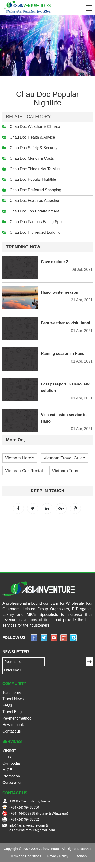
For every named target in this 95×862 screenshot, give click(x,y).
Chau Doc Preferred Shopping (35, 190)
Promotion (11, 776)
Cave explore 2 (54, 262)
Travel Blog (12, 712)
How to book (13, 725)
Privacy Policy (57, 856)
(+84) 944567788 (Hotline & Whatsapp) (38, 813)
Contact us (11, 731)
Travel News (13, 699)
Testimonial (12, 692)
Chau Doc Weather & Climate (35, 127)
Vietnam (9, 750)
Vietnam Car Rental (24, 470)
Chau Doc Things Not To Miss (35, 169)
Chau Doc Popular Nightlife (33, 179)
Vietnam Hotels (19, 458)
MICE (7, 770)
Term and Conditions (25, 856)
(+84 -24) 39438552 (24, 819)
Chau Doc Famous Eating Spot (36, 222)
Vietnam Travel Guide (64, 458)
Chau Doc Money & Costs (32, 158)
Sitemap (80, 856)
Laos (6, 757)
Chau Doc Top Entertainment (34, 211)
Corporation (12, 783)
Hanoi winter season (59, 292)
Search (79, 8)
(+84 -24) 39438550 (24, 807)
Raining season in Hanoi (63, 353)
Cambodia (11, 763)
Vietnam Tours (65, 470)
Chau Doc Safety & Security (33, 148)
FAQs (7, 705)
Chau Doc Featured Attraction (35, 201)
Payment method (17, 718)
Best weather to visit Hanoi (65, 323)
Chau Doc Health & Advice (32, 137)
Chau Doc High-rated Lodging (35, 232)
